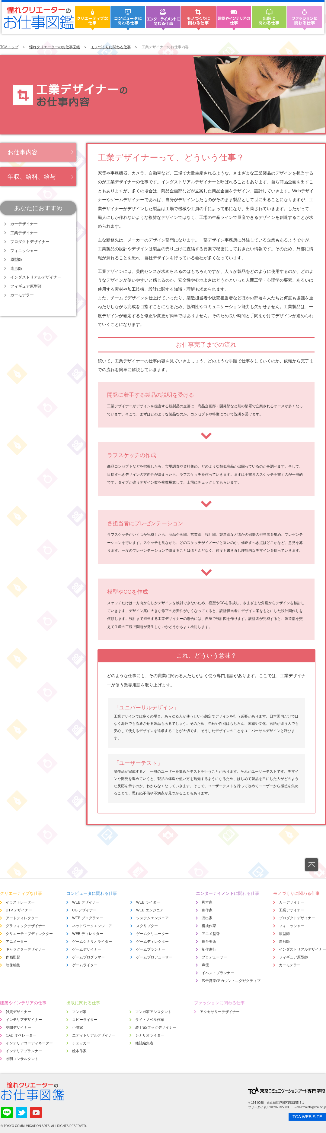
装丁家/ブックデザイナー (155, 1027)
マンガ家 (79, 1012)
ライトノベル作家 (149, 1020)
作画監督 (13, 957)
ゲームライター (84, 965)
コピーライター (84, 1020)
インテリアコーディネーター (29, 1043)
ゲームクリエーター (152, 934)
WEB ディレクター (87, 934)
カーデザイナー (24, 224)
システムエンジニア (152, 918)
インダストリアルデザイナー (35, 277)
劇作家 (207, 910)
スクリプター (147, 926)
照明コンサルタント (22, 1059)
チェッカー (81, 1043)
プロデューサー (214, 957)
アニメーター (16, 941)
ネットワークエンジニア (92, 926)
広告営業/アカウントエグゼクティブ (231, 981)
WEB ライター (148, 902)
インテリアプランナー (24, 1051)
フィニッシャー (24, 250)
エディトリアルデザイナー (94, 1035)
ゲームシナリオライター (92, 941)
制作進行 (209, 949)
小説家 (77, 1027)
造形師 (16, 268)
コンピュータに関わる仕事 (91, 893)
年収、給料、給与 (32, 176)
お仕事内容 (23, 152)
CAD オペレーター (21, 1035)
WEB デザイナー (86, 902)
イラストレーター (20, 902)
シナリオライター (149, 1035)
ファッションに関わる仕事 (219, 1002)
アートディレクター (22, 918)
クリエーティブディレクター (29, 934)
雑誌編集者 (144, 1043)
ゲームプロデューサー (154, 957)
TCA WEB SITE (307, 1116)
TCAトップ (9, 47)
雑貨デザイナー (18, 1012)
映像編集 (13, 965)
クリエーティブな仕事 (21, 893)
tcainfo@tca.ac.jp (314, 1107)
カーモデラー (22, 295)
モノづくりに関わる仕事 (111, 47)
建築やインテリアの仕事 (23, 1002)
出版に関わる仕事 (83, 1002)
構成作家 (209, 926)
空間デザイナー (18, 1027)
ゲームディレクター (152, 941)
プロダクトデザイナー (30, 241)
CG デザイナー (84, 910)
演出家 (207, 918)
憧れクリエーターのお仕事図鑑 (54, 47)
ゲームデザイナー (86, 949)
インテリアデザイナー (24, 1020)
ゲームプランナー (150, 949)
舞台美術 (209, 941)
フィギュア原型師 (26, 286)
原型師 (16, 259)
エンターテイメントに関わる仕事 (227, 893)
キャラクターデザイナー (26, 949)
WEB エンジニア (150, 910)
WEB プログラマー (87, 918)
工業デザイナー (24, 233)
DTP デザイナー (19, 910)
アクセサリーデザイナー (220, 1012)
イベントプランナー (218, 973)
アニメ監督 (211, 934)
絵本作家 (79, 1051)
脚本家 (207, 902)
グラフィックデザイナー (26, 926)
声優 (205, 965)
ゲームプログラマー (88, 957)
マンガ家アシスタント (153, 1012)
